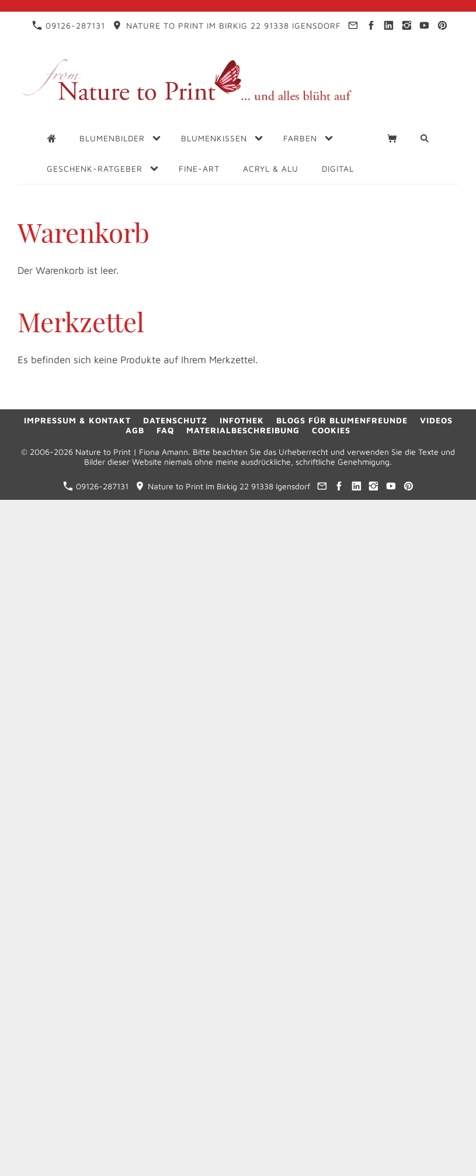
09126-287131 (68, 25)
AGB (135, 430)
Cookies (331, 430)
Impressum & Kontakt (77, 420)
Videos (436, 420)
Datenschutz (175, 420)
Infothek (242, 420)
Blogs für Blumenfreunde (342, 420)
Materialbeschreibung (243, 430)
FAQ (165, 430)
